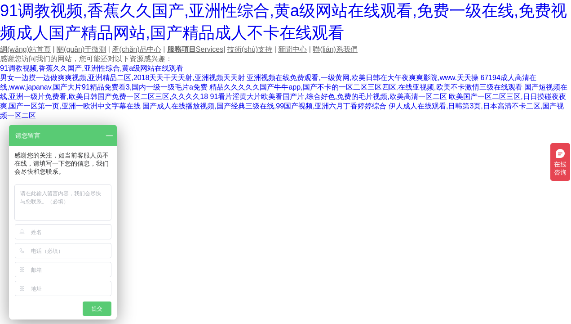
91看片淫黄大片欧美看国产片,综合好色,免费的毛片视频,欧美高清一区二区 (328, 96)
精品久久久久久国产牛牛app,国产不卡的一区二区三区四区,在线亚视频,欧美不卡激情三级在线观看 (365, 87)
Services (195, 49)
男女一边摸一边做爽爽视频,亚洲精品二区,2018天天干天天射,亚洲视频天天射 (122, 77)
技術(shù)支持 (249, 49)
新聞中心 (292, 49)
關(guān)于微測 (81, 49)
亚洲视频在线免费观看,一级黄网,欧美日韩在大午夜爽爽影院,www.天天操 (362, 77)
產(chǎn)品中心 (136, 49)
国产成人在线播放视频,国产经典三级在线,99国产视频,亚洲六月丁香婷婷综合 (264, 106)
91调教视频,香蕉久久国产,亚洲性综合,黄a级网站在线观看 (91, 68)
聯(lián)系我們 (335, 49)
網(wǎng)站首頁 (25, 49)
